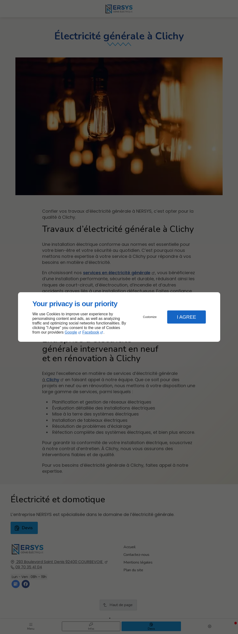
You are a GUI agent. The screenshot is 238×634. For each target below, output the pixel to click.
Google (71, 332)
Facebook (90, 332)
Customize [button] (150, 317)
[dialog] (119, 317)
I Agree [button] (186, 317)
